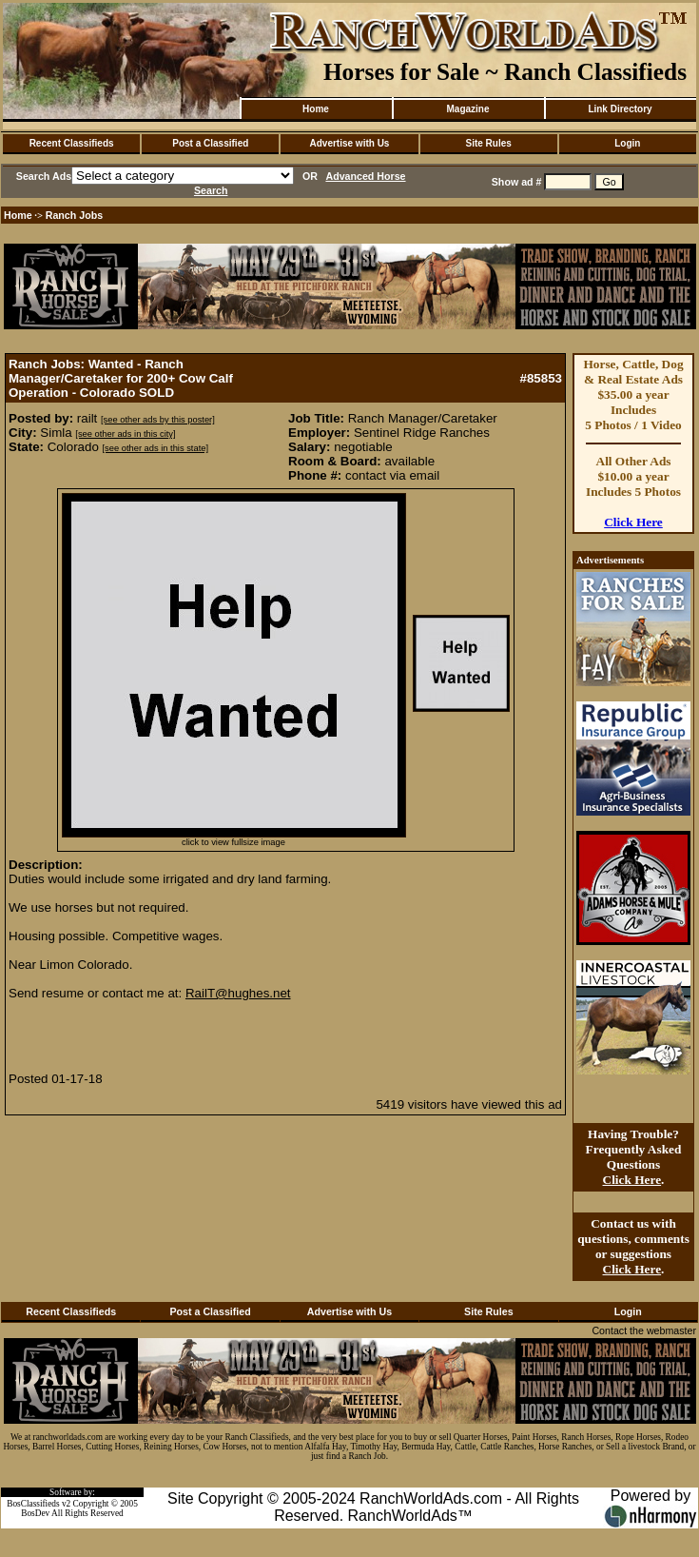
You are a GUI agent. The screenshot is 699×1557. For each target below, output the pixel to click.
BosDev (35, 1513)
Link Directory (619, 109)
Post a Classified (210, 143)
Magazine (467, 109)
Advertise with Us (350, 143)
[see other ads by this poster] (158, 419)
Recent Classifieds (71, 143)
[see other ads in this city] (125, 434)
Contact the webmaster (644, 1330)
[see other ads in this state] (155, 448)
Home (315, 109)
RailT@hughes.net (238, 993)
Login (627, 143)
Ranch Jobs (74, 215)
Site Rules (488, 143)
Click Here (633, 522)
